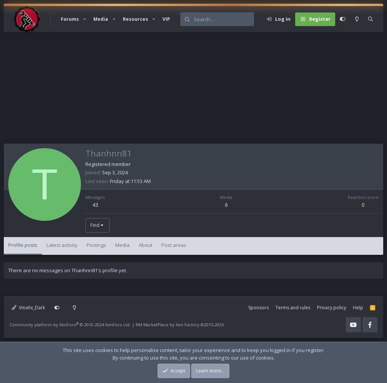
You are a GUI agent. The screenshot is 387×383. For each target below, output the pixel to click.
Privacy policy (331, 307)
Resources (135, 19)
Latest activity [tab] (61, 245)
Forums (70, 19)
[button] (84, 19)
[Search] (224, 19)
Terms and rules (293, 307)
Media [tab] (122, 245)
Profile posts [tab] (22, 245)
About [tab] (145, 245)
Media (100, 19)
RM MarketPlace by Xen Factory (180, 324)
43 (95, 204)
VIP (166, 19)
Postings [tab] (96, 245)
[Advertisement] (193, 91)
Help (358, 307)
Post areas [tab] (173, 245)
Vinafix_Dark (28, 307)
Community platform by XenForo (70, 324)
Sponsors (258, 307)
